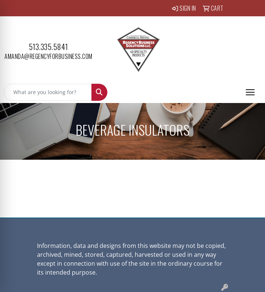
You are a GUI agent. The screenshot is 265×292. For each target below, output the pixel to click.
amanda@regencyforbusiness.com (48, 56)
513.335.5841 (48, 46)
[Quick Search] (48, 92)
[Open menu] (250, 92)
